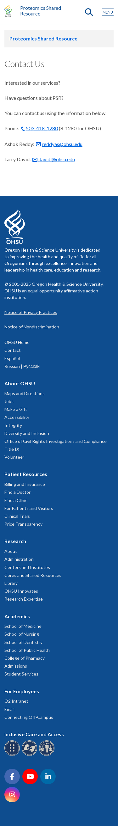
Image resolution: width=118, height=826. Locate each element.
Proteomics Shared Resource (40, 10)
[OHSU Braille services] (13, 754)
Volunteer (14, 457)
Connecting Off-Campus (28, 717)
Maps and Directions (24, 393)
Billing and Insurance (24, 484)
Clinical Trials (17, 516)
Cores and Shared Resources (32, 575)
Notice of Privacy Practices (30, 312)
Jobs (9, 401)
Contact (12, 350)
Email (9, 709)
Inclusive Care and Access (34, 734)
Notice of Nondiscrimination (31, 326)
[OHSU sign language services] (30, 754)
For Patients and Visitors (28, 508)
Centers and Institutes (27, 567)
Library (11, 583)
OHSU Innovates (21, 591)
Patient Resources (25, 474)
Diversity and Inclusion (26, 433)
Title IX (11, 449)
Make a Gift (15, 409)
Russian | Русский (22, 366)
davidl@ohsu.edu (56, 159)
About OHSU (19, 383)
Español (12, 358)
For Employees (21, 691)
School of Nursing (21, 634)
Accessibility (16, 417)
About (10, 551)
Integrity (13, 425)
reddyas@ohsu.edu (62, 144)
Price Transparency (23, 524)
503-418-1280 (42, 128)
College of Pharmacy (24, 658)
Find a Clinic (15, 500)
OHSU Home (17, 342)
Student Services (21, 673)
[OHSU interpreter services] (47, 754)
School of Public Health (27, 650)
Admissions (15, 666)
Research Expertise (23, 599)
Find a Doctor (17, 492)
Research (15, 541)
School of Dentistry (23, 642)
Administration (19, 559)
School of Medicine (23, 626)
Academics (17, 616)
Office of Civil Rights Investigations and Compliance (55, 441)
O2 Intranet (16, 701)
